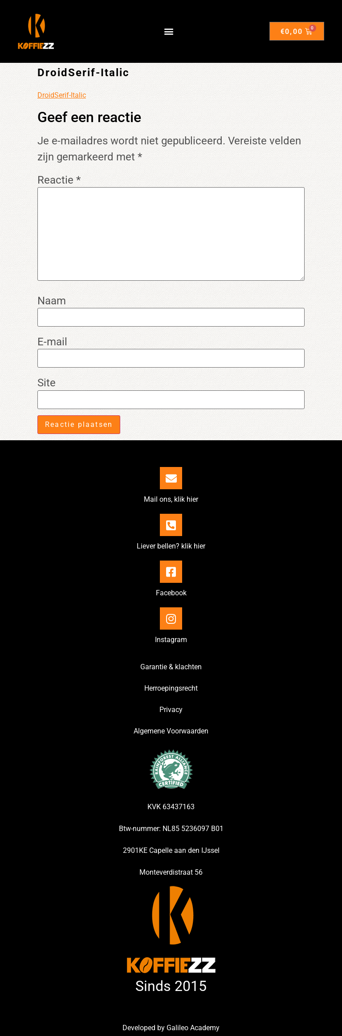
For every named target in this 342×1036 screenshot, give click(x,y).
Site (46, 382)
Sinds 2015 (171, 986)
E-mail (52, 341)
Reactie (59, 180)
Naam (51, 300)
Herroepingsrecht (171, 688)
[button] (169, 31)
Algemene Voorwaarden (171, 731)
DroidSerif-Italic (61, 95)
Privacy (171, 709)
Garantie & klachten (171, 667)
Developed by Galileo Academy (171, 1028)
